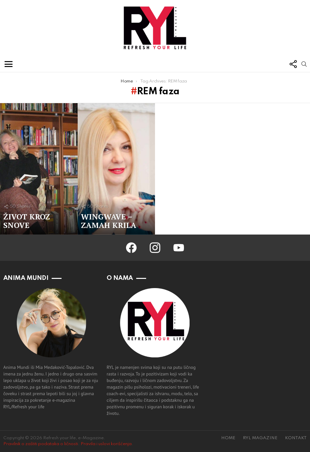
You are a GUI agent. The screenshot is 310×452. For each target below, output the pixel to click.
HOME (228, 438)
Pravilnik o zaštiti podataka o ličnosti (40, 444)
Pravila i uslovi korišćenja (106, 444)
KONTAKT (296, 438)
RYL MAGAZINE (260, 438)
